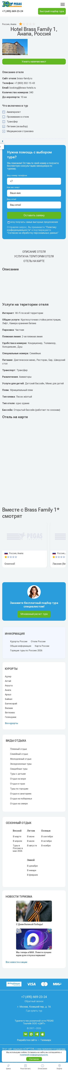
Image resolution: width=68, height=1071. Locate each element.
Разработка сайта (27, 1040)
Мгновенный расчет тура (34, 614)
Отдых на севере (19, 803)
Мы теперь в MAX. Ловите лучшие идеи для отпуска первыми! (33, 954)
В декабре (32, 866)
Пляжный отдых (18, 749)
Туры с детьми (18, 773)
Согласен (34, 1059)
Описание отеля (34, 251)
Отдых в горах (17, 783)
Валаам (9, 708)
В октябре (46, 841)
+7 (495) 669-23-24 (12, 11)
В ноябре (46, 845)
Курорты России (18, 641)
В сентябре (47, 836)
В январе (31, 870)
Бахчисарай (11, 703)
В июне (30, 836)
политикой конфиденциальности (34, 1055)
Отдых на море (18, 778)
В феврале (32, 875)
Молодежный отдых (20, 759)
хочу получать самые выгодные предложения (33, 222)
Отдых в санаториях (20, 793)
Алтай (8, 681)
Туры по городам (19, 788)
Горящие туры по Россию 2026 (26, 650)
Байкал (8, 699)
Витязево (10, 712)
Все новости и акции (16, 962)
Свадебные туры (18, 768)
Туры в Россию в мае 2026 (18, 848)
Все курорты (11, 723)
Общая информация (20, 646)
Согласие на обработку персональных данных (33, 232)
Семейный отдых (19, 754)
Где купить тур (34, 1010)
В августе (32, 845)
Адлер (8, 676)
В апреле (17, 841)
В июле (30, 841)
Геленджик (10, 717)
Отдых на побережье (21, 798)
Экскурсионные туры (20, 764)
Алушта (9, 685)
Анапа (8, 690)
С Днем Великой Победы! (29, 924)
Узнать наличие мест (34, 61)
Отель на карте (34, 261)
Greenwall (9, 563)
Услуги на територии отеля (34, 256)
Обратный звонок (34, 1001)
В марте (17, 836)
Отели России (38, 641)
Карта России (42, 646)
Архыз (8, 694)
